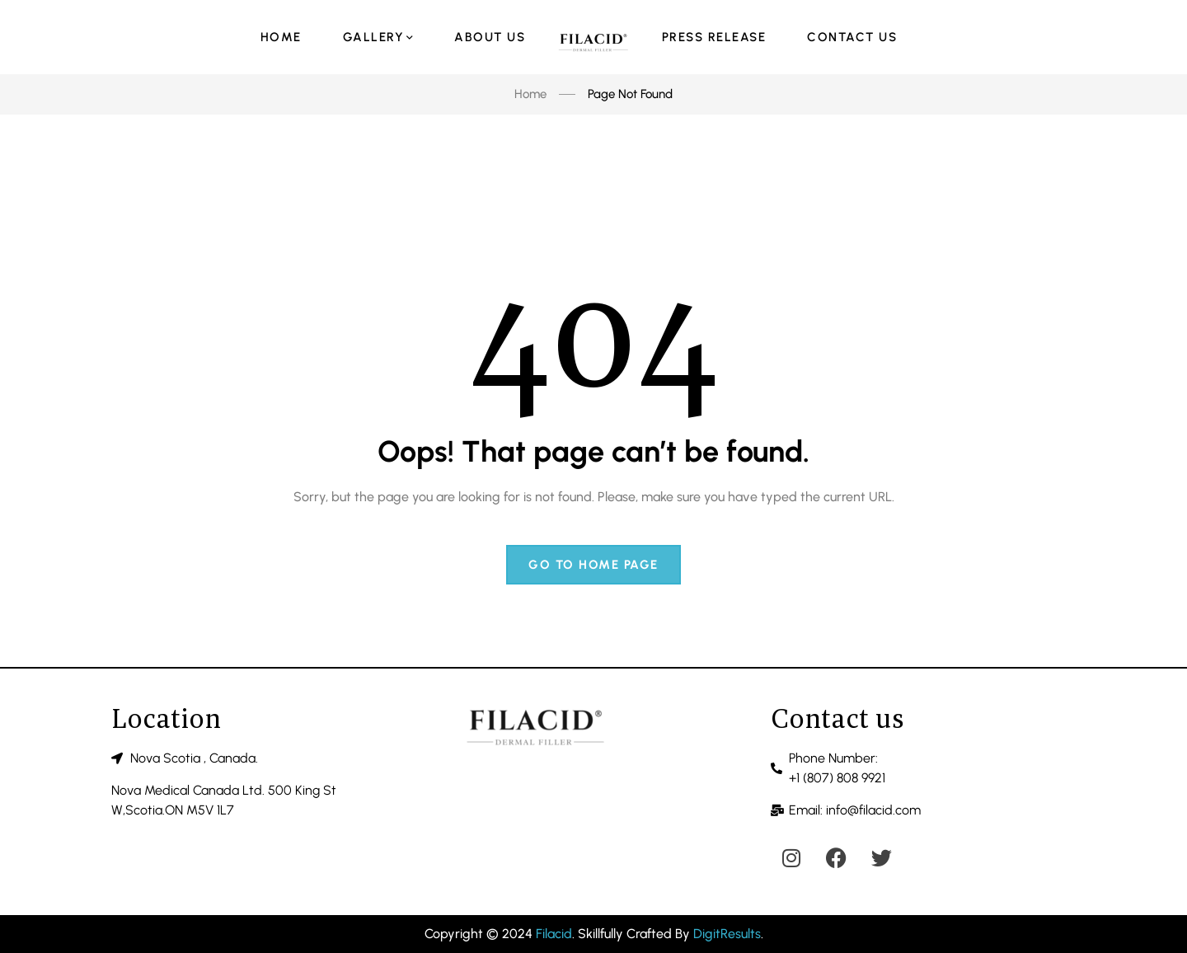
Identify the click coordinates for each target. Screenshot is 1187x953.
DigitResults (727, 933)
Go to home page (593, 564)
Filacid (554, 933)
